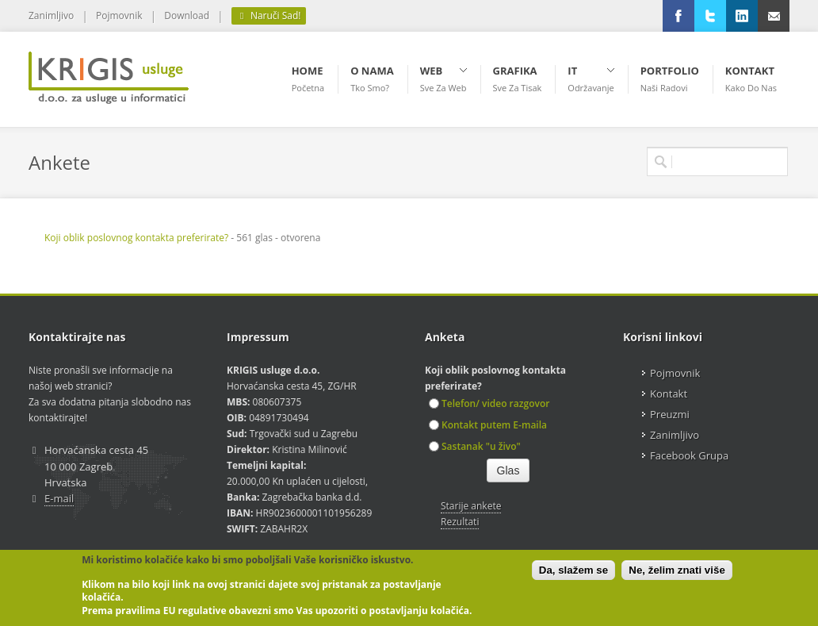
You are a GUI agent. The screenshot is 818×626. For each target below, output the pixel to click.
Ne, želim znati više (676, 570)
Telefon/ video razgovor (489, 403)
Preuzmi (670, 414)
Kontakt (668, 393)
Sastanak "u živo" (475, 446)
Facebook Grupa (689, 455)
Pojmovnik (119, 15)
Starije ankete (471, 506)
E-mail (59, 498)
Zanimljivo (51, 15)
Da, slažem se (573, 570)
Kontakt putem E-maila (488, 425)
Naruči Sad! (268, 16)
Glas (508, 470)
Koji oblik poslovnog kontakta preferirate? (136, 237)
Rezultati (460, 521)
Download (186, 15)
